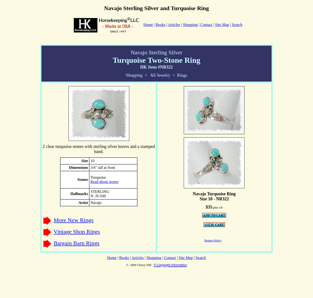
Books (160, 25)
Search (237, 25)
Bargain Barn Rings (76, 243)
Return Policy (213, 240)
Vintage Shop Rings (77, 231)
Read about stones (104, 182)
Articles (174, 25)
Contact (206, 25)
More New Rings (73, 220)
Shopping (190, 25)
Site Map (222, 25)
